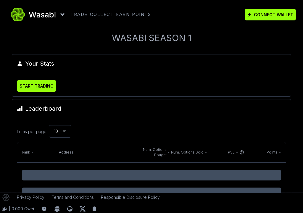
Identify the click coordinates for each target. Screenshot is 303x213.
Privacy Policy (30, 197)
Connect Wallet (270, 14)
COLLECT (102, 14)
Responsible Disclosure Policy (130, 197)
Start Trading (37, 85)
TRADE (79, 14)
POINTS (141, 14)
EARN (123, 14)
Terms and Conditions (72, 197)
